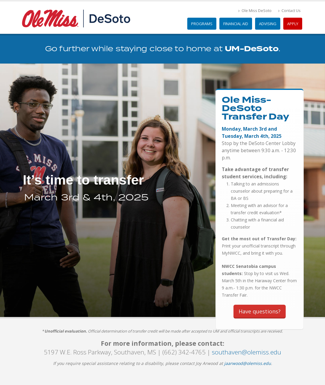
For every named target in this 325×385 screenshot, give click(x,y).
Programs (201, 23)
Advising (267, 23)
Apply (292, 23)
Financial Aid (235, 23)
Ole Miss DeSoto (255, 10)
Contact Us (289, 10)
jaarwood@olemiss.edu (247, 363)
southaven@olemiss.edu (246, 352)
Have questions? (260, 311)
